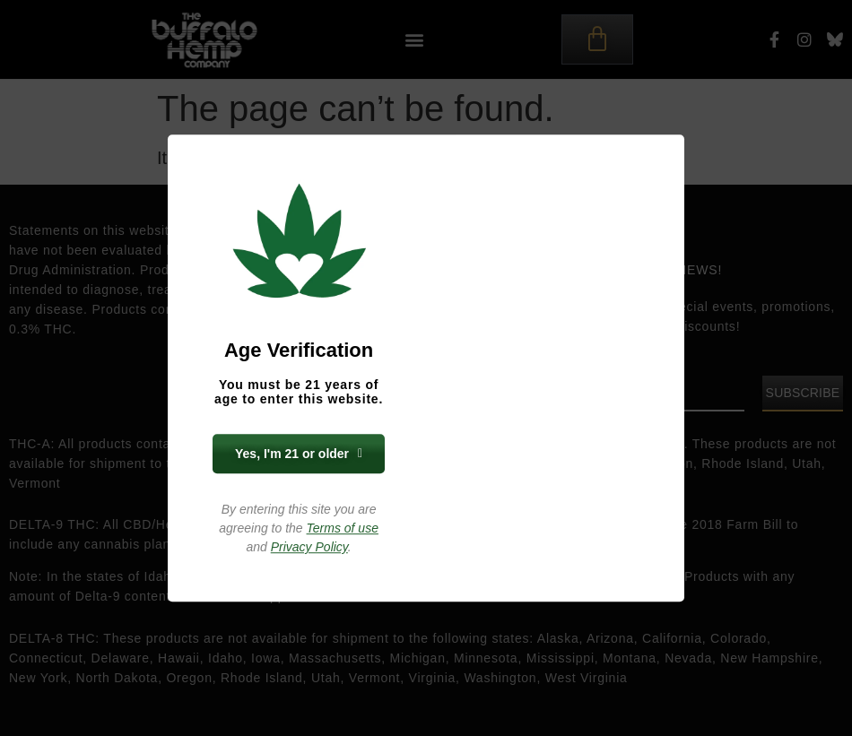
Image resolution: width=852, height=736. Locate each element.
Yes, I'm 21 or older (298, 453)
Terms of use (342, 528)
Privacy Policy (309, 547)
